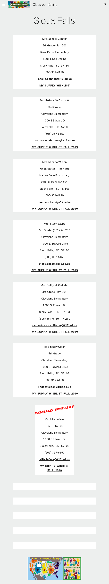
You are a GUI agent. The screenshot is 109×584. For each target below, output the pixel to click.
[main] (54, 20)
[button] (4, 4)
